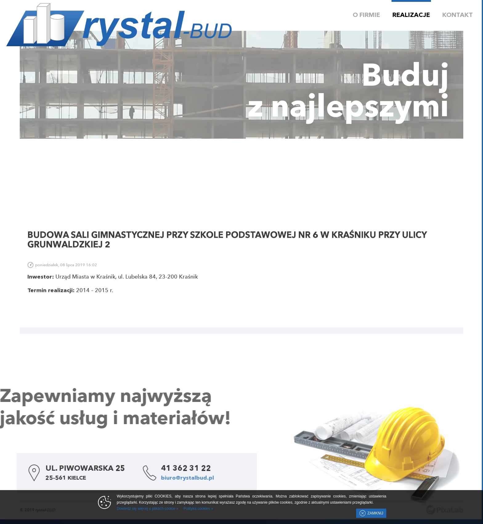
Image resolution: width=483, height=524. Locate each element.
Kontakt (457, 15)
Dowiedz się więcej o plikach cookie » (147, 508)
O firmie (366, 15)
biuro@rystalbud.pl (164, 478)
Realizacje (411, 15)
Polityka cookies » (198, 508)
